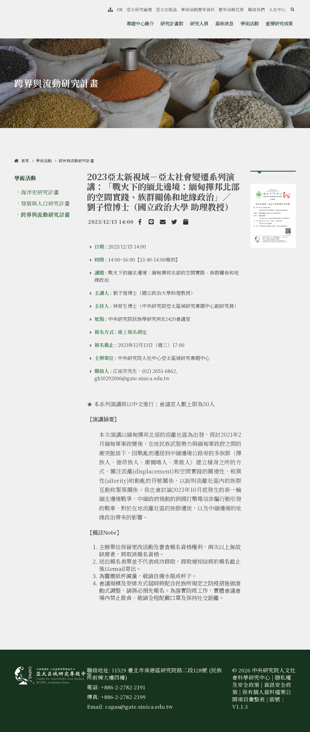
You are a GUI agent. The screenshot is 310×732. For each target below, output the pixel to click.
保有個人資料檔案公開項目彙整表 (261, 695)
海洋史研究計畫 (40, 192)
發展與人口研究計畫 (45, 203)
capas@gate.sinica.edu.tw (139, 706)
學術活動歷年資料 (198, 9)
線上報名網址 (132, 331)
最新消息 (224, 23)
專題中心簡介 (140, 23)
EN (120, 9)
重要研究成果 (279, 23)
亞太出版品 (166, 9)
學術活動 (249, 23)
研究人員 (199, 23)
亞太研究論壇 (139, 9)
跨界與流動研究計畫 (76, 160)
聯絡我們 (256, 9)
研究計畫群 (171, 23)
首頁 (21, 160)
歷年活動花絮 (231, 9)
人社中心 (277, 9)
